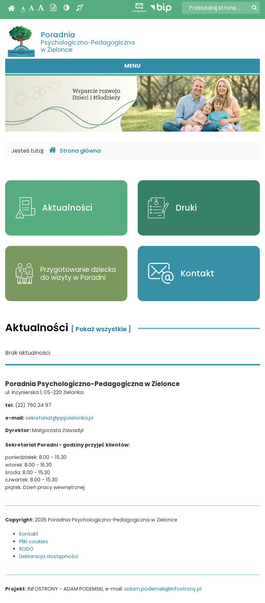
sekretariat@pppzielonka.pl (59, 417)
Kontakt (28, 533)
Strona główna (75, 150)
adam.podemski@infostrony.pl (163, 588)
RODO (26, 548)
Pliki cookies (33, 541)
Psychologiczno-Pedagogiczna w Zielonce (88, 42)
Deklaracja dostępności (48, 556)
